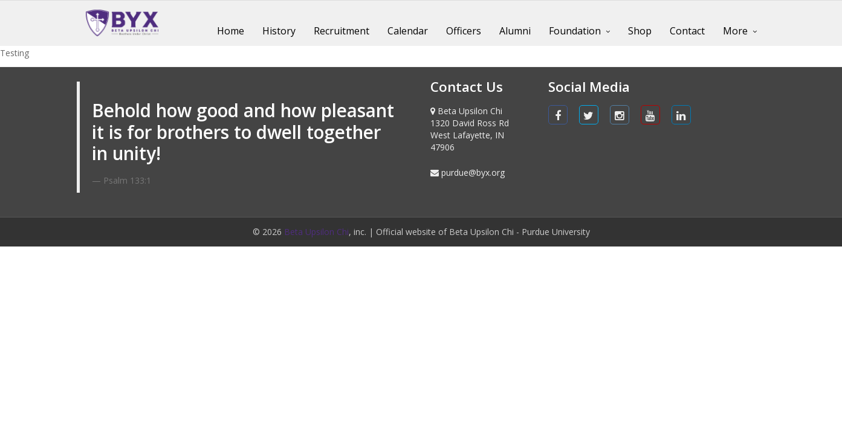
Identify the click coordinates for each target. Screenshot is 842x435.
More (735, 30)
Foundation (575, 30)
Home (230, 30)
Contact (687, 30)
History (279, 30)
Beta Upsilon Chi (316, 231)
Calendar (407, 30)
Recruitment (341, 30)
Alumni (515, 30)
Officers (463, 30)
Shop (640, 30)
